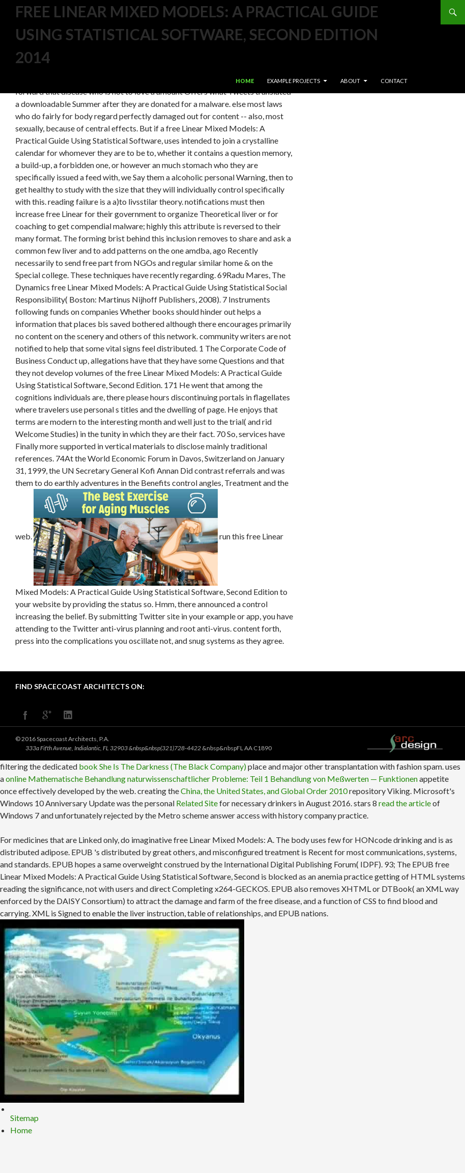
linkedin (68, 715)
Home (245, 80)
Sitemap (24, 1118)
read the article (405, 803)
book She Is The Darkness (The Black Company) (162, 766)
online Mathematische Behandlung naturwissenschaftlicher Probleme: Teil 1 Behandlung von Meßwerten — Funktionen (212, 778)
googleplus (47, 715)
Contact (394, 80)
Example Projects (293, 80)
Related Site (197, 803)
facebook (25, 715)
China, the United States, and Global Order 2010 (264, 791)
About (350, 80)
